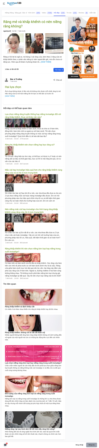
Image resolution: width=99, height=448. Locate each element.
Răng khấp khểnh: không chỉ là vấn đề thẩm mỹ (25, 332)
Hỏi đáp (59, 13)
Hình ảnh (34, 13)
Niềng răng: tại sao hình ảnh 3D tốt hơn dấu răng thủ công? (30, 429)
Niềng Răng (9, 13)
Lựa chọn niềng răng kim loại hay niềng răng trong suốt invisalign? (33, 363)
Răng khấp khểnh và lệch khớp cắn (19, 307)
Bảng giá (18, 13)
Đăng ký (91, 445)
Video (47, 13)
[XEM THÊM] (46, 62)
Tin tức (72, 13)
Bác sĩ (24, 13)
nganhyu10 (7, 31)
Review (83, 13)
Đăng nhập (79, 445)
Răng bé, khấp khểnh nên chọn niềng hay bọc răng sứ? (30, 145)
